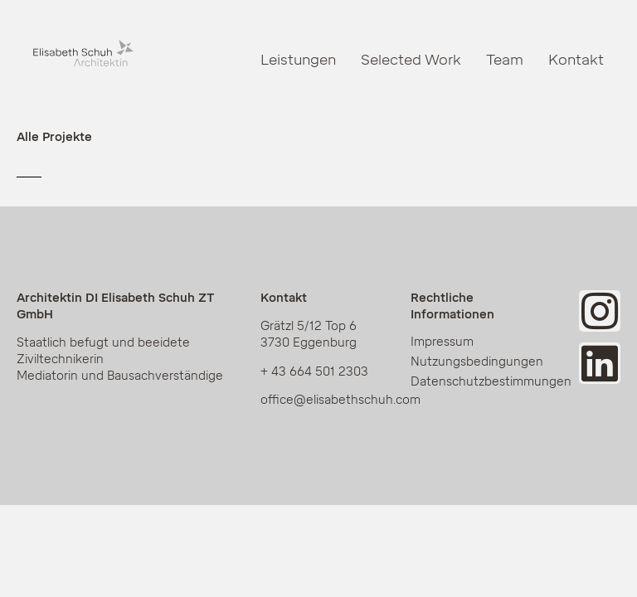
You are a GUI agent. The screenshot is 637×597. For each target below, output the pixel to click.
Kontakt (576, 59)
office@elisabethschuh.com (340, 400)
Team (504, 59)
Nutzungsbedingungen (477, 362)
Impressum (442, 342)
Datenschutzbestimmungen (485, 382)
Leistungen (298, 59)
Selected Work (411, 59)
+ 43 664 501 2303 (314, 372)
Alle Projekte (54, 137)
